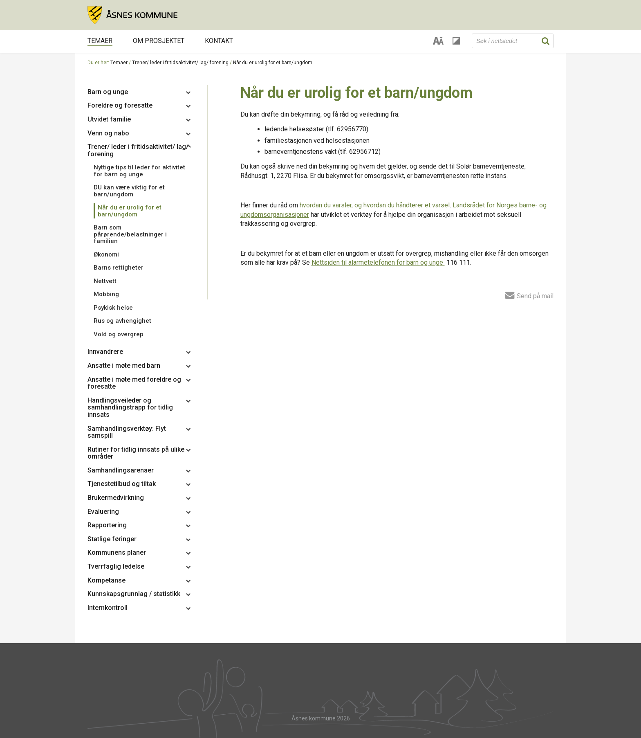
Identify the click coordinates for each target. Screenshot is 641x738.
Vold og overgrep (118, 334)
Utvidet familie (109, 119)
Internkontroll (107, 608)
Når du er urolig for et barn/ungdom (272, 62)
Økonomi (106, 254)
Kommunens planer (116, 552)
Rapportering (107, 525)
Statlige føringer (112, 539)
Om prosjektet (158, 41)
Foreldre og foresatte (119, 105)
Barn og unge (107, 92)
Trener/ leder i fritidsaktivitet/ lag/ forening (180, 62)
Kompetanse (106, 580)
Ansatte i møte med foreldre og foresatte (134, 383)
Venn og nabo (108, 133)
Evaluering (103, 511)
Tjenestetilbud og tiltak (121, 484)
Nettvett (105, 281)
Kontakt (219, 41)
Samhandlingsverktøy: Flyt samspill (126, 432)
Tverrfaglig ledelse (115, 566)
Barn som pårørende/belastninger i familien (130, 234)
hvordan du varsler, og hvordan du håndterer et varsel (375, 205)
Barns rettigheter (118, 267)
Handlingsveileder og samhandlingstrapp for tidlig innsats (130, 407)
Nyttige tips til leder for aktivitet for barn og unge (139, 171)
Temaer (99, 41)
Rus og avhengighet (122, 320)
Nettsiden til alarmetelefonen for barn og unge (378, 262)
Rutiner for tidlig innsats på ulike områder (135, 453)
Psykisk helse (113, 307)
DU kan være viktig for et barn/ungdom (129, 191)
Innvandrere (105, 352)
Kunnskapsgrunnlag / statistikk (133, 594)
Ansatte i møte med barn (123, 365)
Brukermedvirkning (115, 498)
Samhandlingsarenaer (120, 470)
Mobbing (106, 294)
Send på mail (529, 294)
